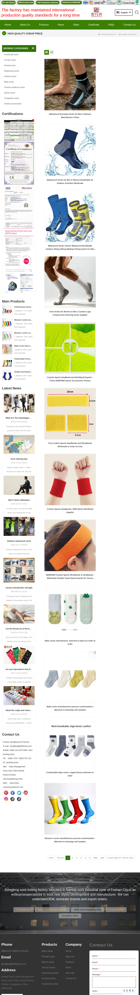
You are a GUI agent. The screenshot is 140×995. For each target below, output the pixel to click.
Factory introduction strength (19, 588)
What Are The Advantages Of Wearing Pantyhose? (19, 418)
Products (44, 24)
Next (95, 242)
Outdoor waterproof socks (19, 541)
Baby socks (9, 82)
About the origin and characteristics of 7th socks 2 (19, 710)
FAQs (111, 24)
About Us (25, 24)
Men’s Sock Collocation (19, 500)
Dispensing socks (11, 71)
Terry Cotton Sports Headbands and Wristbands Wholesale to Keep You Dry (123, 137)
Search (111, 34)
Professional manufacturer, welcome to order (23, 307)
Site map (70, 917)
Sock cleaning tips (19, 459)
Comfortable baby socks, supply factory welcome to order (91, 225)
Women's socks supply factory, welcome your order (23, 333)
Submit (129, 943)
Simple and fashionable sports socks (23, 372)
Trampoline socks (11, 98)
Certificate (93, 24)
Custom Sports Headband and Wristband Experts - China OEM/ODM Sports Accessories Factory (91, 137)
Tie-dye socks (10, 60)
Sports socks (9, 93)
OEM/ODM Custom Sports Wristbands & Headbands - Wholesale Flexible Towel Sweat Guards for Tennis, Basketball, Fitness (91, 181)
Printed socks (10, 65)
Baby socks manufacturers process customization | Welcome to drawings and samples (59, 225)
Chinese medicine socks (14, 87)
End (102, 242)
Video (76, 24)
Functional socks (11, 54)
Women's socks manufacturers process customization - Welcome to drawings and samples (23, 320)
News (61, 24)
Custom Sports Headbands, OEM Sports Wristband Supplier (58, 180)
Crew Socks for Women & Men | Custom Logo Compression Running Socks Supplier (59, 137)
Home (7, 24)
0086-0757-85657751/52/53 (14, 895)
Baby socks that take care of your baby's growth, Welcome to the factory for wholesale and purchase (23, 346)
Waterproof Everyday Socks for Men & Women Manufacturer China (59, 94)
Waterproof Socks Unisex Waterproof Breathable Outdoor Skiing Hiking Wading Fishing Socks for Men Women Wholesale (123, 94)
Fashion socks (10, 76)
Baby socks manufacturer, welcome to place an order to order (123, 181)
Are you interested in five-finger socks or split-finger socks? (19, 669)
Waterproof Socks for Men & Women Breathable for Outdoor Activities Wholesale (91, 94)
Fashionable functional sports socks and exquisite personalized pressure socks (23, 359)
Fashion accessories (13, 104)
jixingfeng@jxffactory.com (13, 907)
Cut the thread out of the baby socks (19, 629)
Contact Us (129, 24)
